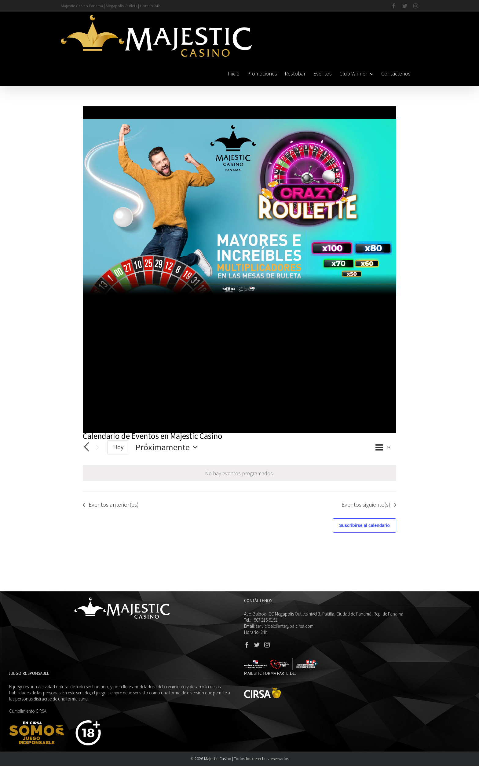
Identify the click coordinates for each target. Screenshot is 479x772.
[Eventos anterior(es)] (86, 446)
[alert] (239, 473)
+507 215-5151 (264, 620)
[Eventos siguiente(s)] (97, 447)
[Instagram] (267, 644)
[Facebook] (247, 644)
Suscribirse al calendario (364, 525)
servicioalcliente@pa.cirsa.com (284, 626)
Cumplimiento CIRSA (27, 711)
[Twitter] (257, 644)
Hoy (118, 447)
